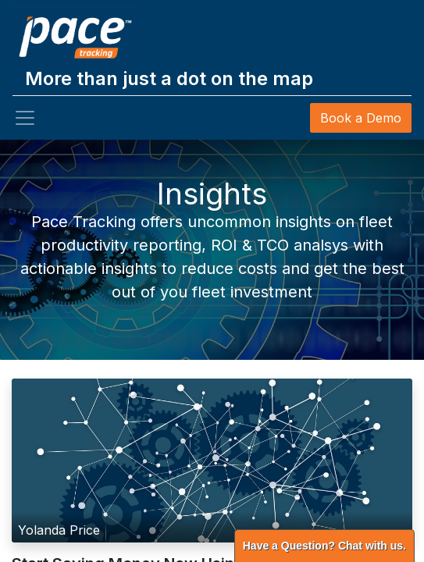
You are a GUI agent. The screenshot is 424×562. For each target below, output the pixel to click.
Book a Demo (360, 118)
